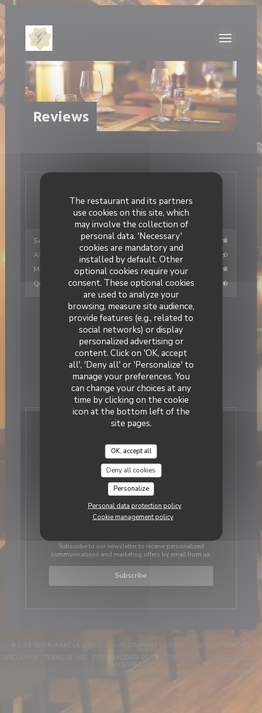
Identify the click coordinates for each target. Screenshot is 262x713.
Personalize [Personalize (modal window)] (131, 488)
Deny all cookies (131, 469)
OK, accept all (131, 451)
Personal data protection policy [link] (135, 505)
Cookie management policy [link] (133, 516)
